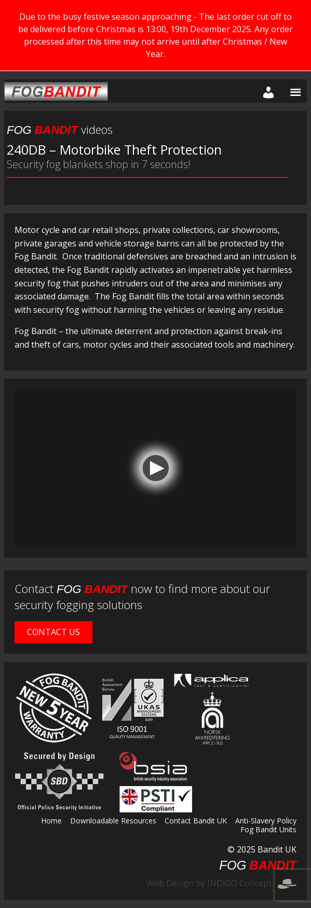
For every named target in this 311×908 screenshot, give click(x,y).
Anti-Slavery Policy (265, 821)
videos (60, 129)
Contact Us (53, 632)
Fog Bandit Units (268, 830)
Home (51, 821)
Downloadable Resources (113, 821)
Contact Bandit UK (196, 821)
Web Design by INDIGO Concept (221, 883)
